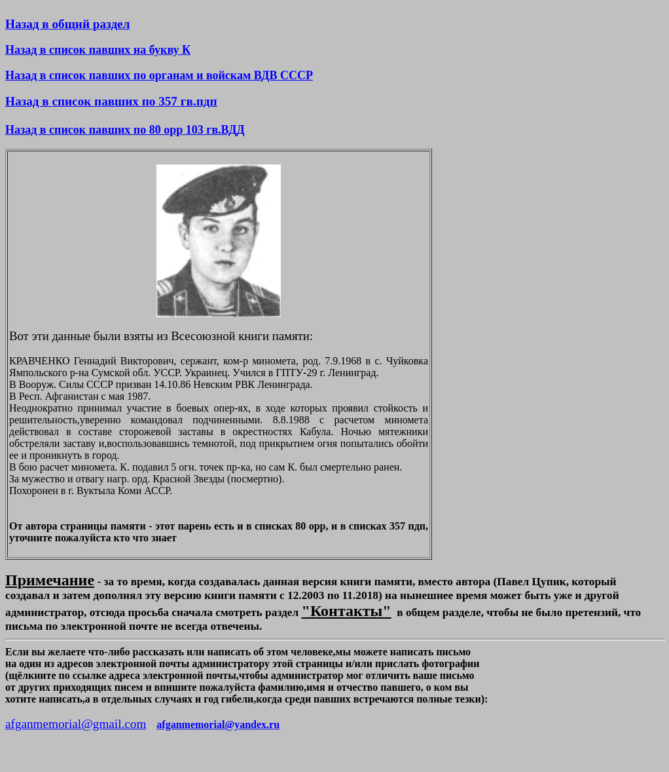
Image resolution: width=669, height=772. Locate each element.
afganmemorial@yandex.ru (218, 724)
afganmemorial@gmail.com (75, 724)
